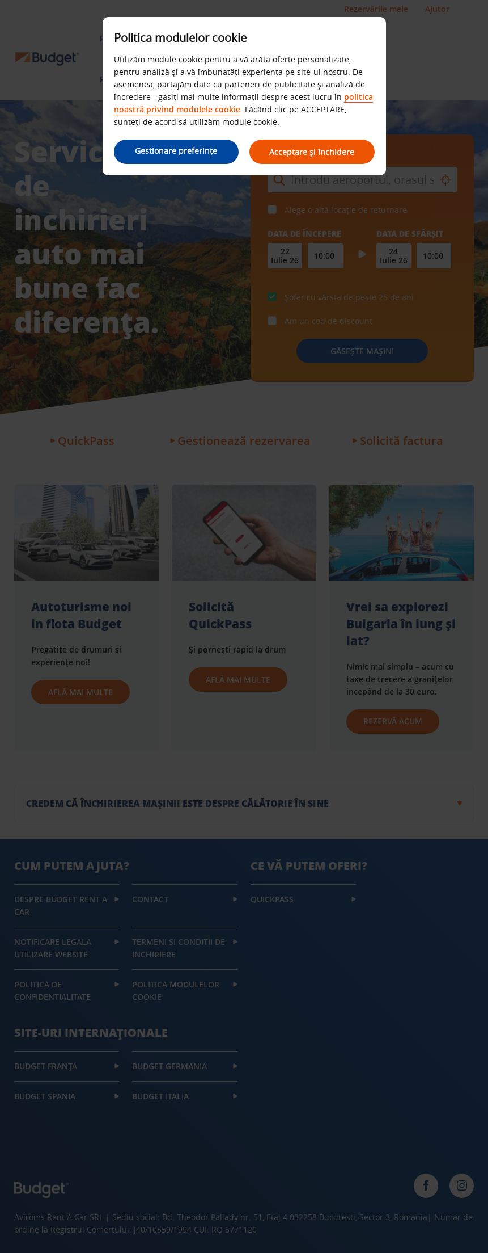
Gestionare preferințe (176, 150)
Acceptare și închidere (312, 151)
